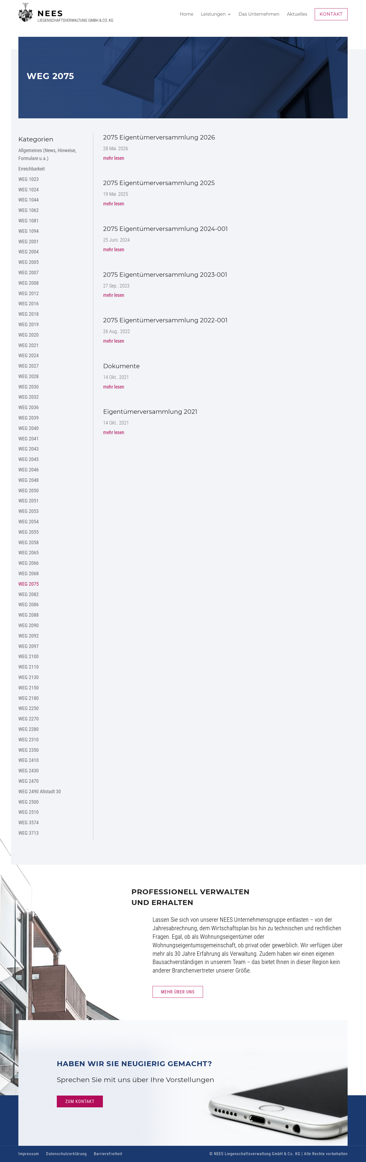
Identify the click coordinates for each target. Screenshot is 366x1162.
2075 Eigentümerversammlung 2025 (159, 183)
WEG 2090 (28, 625)
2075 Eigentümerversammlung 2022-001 (165, 320)
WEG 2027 (28, 366)
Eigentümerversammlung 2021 (150, 411)
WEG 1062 (28, 210)
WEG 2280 (28, 729)
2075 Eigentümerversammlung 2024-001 (165, 229)
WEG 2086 (28, 604)
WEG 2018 (28, 314)
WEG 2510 (28, 812)
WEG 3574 (28, 822)
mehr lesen (113, 158)
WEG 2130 (28, 677)
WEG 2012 (28, 293)
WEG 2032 (28, 397)
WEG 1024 (28, 189)
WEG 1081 (28, 221)
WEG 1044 (28, 200)
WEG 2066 (28, 563)
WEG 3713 (28, 833)
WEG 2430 (28, 770)
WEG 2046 (28, 470)
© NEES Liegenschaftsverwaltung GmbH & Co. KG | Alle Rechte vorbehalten (278, 1153)
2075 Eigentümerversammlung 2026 (159, 137)
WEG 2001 (28, 241)
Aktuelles (297, 14)
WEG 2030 (28, 387)
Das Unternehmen (259, 14)
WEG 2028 (28, 376)
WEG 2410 (28, 760)
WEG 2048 (28, 480)
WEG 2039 (28, 418)
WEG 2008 (28, 283)
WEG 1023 (28, 179)
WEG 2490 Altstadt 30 (39, 791)
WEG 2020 (28, 335)
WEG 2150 (28, 688)
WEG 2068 (28, 573)
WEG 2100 (28, 656)
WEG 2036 (28, 407)
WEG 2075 (28, 584)
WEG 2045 (28, 459)
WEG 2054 (28, 521)
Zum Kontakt (79, 1101)
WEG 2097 (28, 646)
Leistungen (213, 14)
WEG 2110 (28, 667)
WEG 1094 (28, 231)
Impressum (28, 1153)
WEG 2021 (28, 345)
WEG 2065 (28, 552)
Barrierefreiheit (108, 1153)
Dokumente (121, 366)
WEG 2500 (28, 802)
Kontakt (331, 14)
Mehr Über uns (178, 992)
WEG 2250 (28, 708)
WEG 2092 (28, 636)
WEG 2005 (28, 262)
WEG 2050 (28, 490)
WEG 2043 (28, 449)
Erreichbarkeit (31, 169)
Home (186, 14)
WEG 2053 (28, 511)
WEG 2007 (28, 272)
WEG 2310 (28, 739)
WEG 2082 (28, 594)
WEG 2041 (28, 439)
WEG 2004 (28, 252)
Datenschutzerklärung (66, 1153)
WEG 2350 (28, 750)
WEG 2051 (28, 501)
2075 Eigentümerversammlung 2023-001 (165, 274)
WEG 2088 (28, 615)
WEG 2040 (28, 428)
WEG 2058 (28, 542)
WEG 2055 (28, 532)
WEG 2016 (28, 303)
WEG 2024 (28, 355)
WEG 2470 (28, 781)
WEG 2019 (28, 324)
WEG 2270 (28, 719)
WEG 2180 (28, 698)
